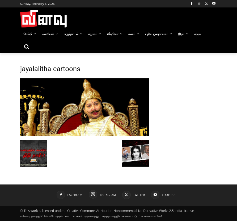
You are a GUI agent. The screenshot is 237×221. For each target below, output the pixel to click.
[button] (26, 46)
